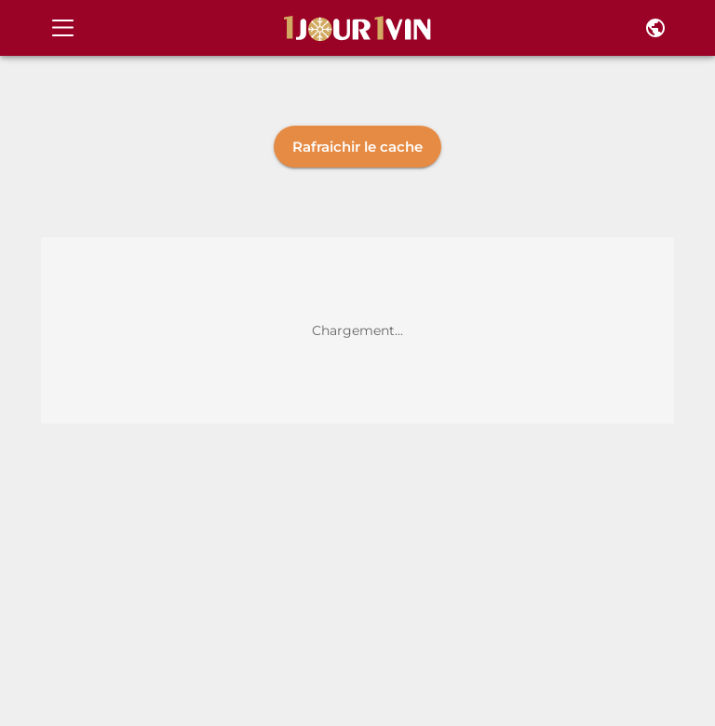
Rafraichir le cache (357, 146)
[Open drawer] (63, 28)
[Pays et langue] (655, 28)
